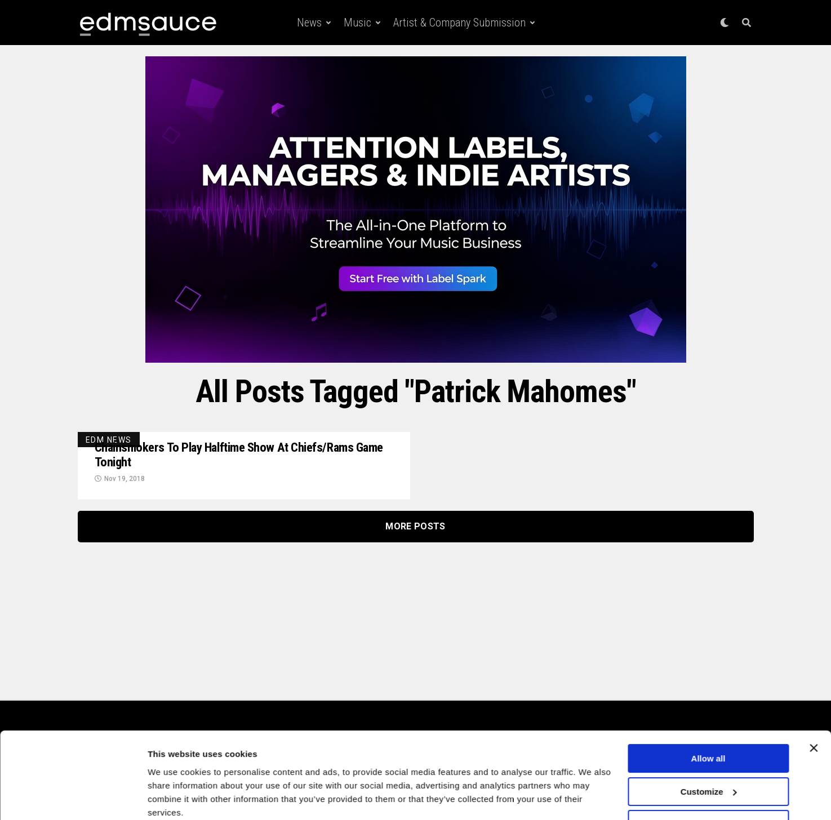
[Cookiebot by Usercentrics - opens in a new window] (73, 798)
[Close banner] (813, 703)
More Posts (415, 528)
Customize (709, 746)
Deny (708, 779)
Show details (174, 798)
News (309, 22)
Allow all (708, 713)
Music (357, 22)
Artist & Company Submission (459, 22)
